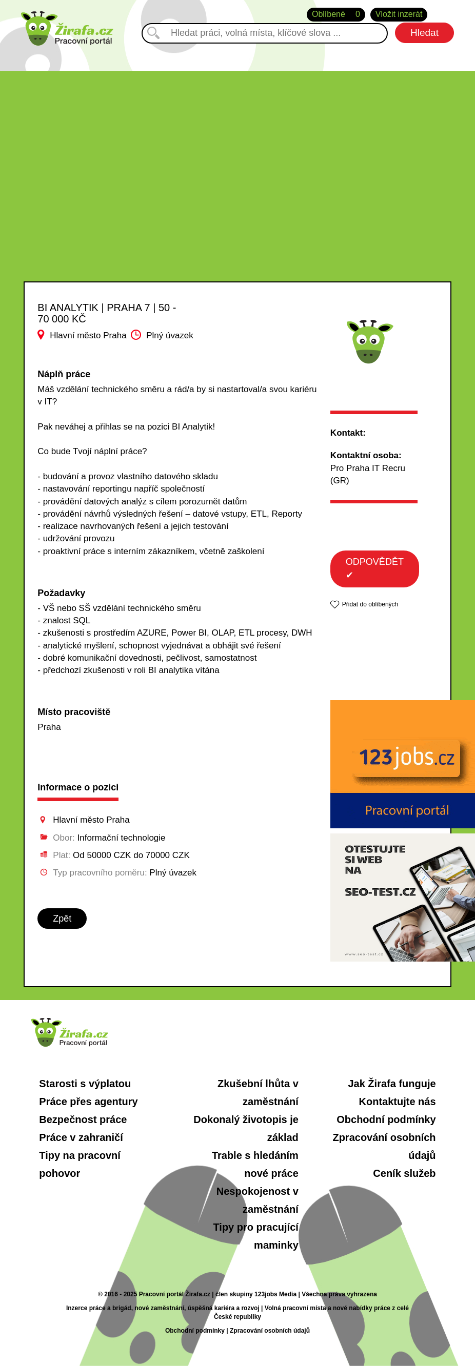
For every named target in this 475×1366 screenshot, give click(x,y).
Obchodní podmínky (386, 1119)
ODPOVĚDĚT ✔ (375, 568)
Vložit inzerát (399, 14)
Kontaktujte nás (397, 1101)
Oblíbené (336, 15)
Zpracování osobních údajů (270, 1330)
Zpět (62, 918)
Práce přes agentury (88, 1101)
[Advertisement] (237, 143)
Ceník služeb (404, 1173)
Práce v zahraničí (81, 1137)
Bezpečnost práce (83, 1119)
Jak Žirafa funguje (392, 1083)
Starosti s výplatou (85, 1083)
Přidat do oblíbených (370, 604)
